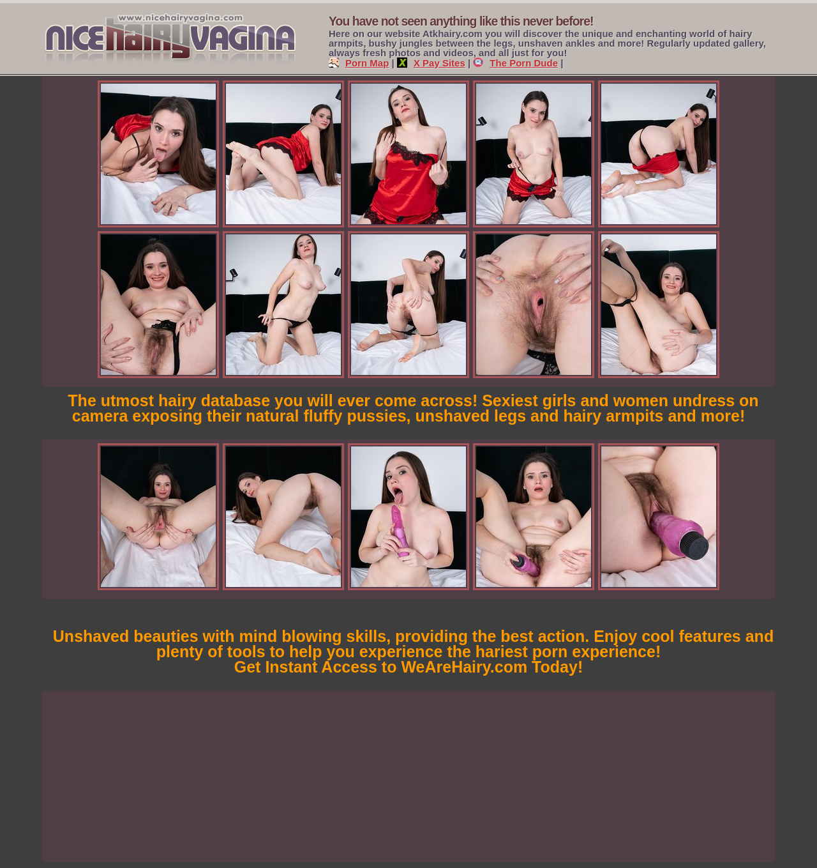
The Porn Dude (515, 62)
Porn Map (359, 62)
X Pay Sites (431, 62)
